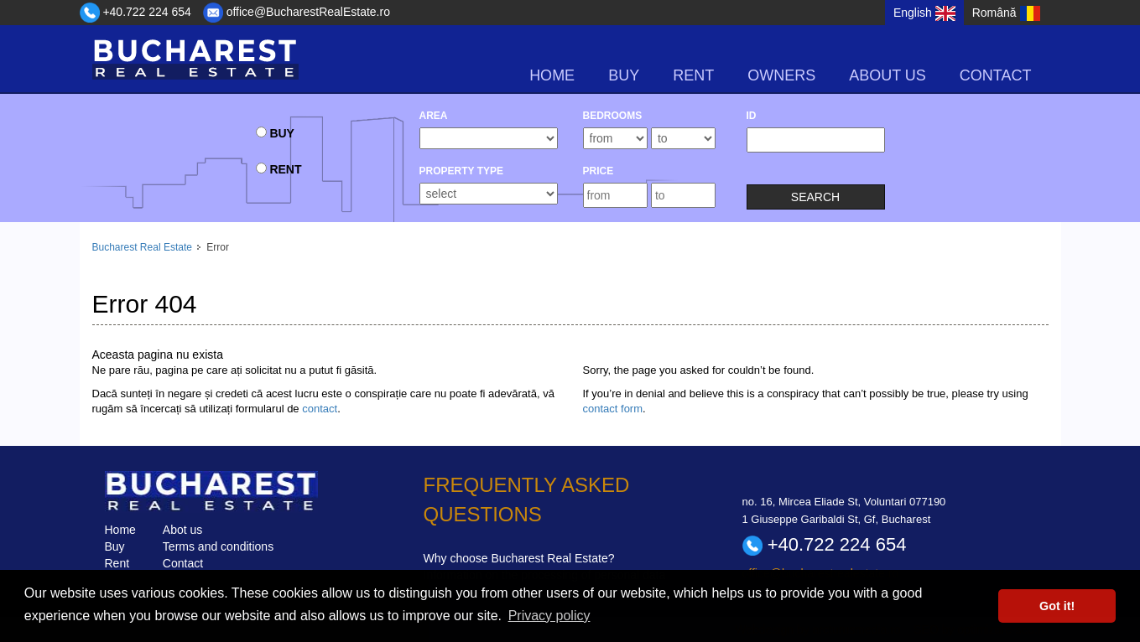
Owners (781, 75)
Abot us (182, 529)
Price (598, 171)
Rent (117, 563)
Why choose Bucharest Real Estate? (519, 558)
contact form (613, 408)
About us (887, 75)
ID (752, 116)
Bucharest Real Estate (142, 247)
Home (552, 75)
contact (319, 408)
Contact (996, 75)
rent (693, 75)
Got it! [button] (1057, 606)
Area (433, 116)
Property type (461, 171)
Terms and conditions (218, 546)
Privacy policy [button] (549, 615)
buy (623, 75)
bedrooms (613, 116)
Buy (115, 546)
